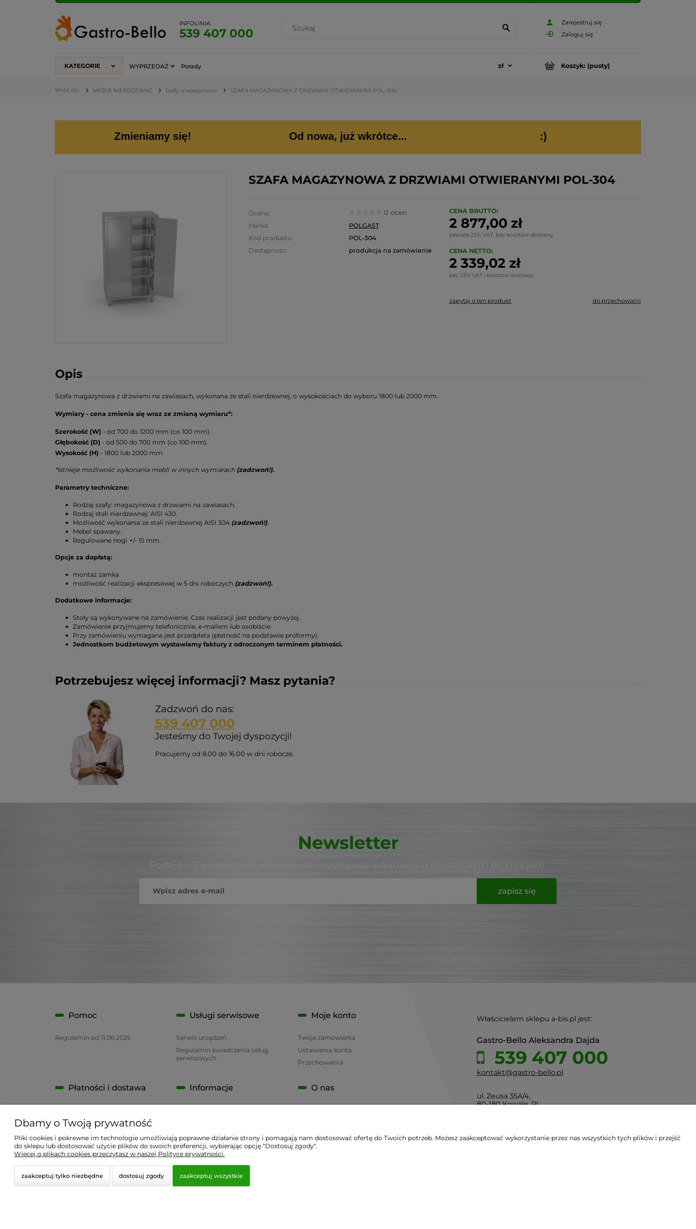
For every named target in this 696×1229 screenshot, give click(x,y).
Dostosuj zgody (141, 1175)
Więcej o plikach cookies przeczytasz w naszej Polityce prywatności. (119, 1154)
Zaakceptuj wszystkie (211, 1175)
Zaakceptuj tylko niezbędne (62, 1175)
